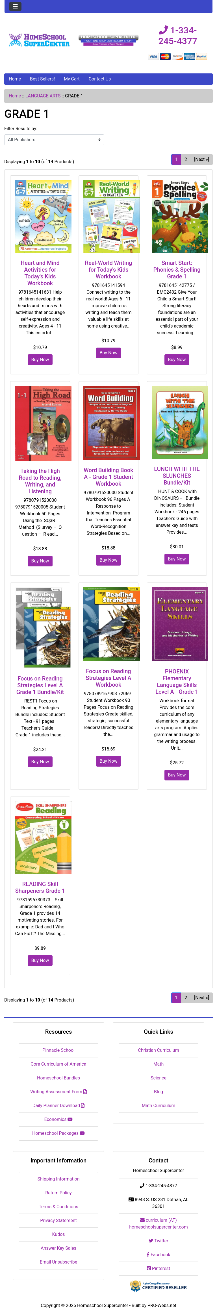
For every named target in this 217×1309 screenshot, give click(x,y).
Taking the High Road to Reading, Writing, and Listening (40, 481)
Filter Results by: (20, 128)
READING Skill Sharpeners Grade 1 (40, 887)
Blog (158, 1091)
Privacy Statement (58, 1220)
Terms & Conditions (58, 1206)
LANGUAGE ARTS (43, 96)
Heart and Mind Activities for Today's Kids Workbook (40, 273)
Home (15, 79)
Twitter (158, 1240)
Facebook (158, 1254)
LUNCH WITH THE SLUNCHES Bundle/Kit (176, 476)
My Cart (72, 79)
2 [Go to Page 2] (186, 159)
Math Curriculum (158, 1105)
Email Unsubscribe (58, 1262)
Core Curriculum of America (58, 1064)
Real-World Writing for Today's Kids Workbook (108, 269)
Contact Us (100, 79)
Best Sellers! (42, 79)
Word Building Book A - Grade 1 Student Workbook (108, 477)
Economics (58, 1119)
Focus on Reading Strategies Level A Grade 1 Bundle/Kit (40, 685)
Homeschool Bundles (58, 1078)
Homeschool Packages (58, 1133)
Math (158, 1064)
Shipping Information (59, 1179)
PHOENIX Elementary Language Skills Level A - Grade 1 (176, 681)
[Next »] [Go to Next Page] (201, 159)
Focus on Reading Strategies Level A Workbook (108, 678)
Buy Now (40, 359)
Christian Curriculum (158, 1050)
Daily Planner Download (58, 1105)
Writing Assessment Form (58, 1091)
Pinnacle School (58, 1050)
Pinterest (158, 1268)
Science (158, 1078)
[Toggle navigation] (15, 6)
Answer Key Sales (58, 1248)
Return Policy (58, 1192)
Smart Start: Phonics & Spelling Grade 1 (177, 269)
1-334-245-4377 (177, 35)
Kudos (58, 1234)
